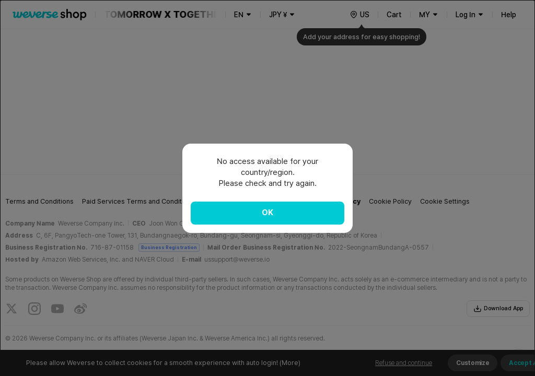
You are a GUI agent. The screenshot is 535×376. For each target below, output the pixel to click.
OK (267, 212)
